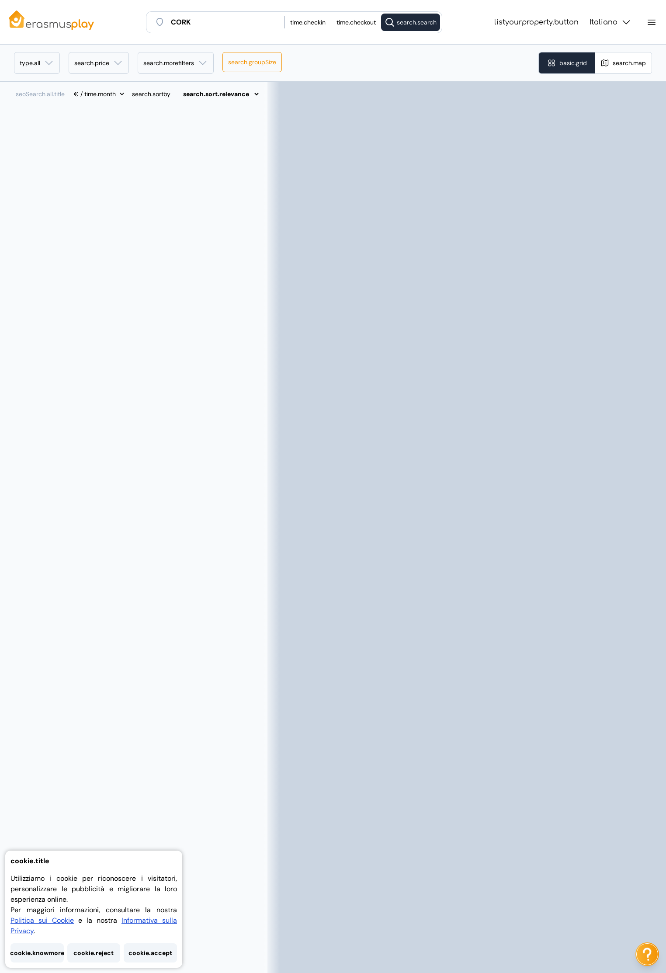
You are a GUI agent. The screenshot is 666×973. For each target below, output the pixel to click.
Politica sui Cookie (42, 920)
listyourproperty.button (536, 22)
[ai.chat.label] (647, 954)
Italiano (610, 22)
